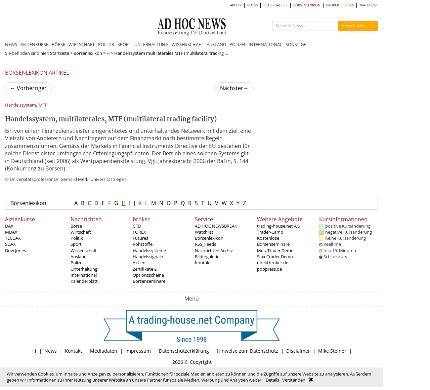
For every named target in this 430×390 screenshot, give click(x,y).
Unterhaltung (84, 269)
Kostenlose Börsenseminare (273, 241)
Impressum (138, 351)
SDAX (10, 244)
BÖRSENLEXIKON (306, 5)
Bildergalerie (207, 257)
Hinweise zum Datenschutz (247, 351)
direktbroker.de (272, 263)
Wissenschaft (84, 250)
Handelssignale (148, 257)
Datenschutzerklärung (184, 351)
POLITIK (106, 44)
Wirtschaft (81, 232)
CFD (137, 226)
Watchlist (204, 232)
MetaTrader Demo (275, 250)
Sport (76, 244)
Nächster (234, 88)
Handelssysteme (149, 250)
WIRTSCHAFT (82, 44)
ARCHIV (236, 5)
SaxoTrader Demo (275, 257)
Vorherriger (28, 88)
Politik (77, 238)
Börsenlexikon (88, 53)
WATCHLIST (369, 5)
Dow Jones (15, 250)
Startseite (59, 53)
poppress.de (269, 269)
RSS (349, 5)
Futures (140, 238)
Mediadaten (103, 351)
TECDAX (13, 238)
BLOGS (252, 5)
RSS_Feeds (205, 244)
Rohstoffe (143, 244)
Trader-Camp (270, 232)
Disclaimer (298, 351)
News (50, 351)
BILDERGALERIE (275, 5)
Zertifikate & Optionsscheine (148, 272)
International (84, 275)
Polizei (77, 263)
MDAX (11, 232)
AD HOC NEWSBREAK (216, 226)
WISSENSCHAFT (187, 44)
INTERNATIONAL (265, 44)
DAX (9, 226)
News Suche (353, 26)
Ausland (79, 257)
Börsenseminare (149, 281)
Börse (76, 226)
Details (272, 380)
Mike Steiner (332, 351)
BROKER (332, 5)
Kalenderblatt (84, 281)
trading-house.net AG (278, 226)
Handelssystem (20, 105)
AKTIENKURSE (34, 44)
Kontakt (203, 263)
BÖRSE (58, 44)
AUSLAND (216, 44)
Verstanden (293, 380)
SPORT (124, 44)
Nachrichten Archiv (214, 250)
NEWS (11, 44)
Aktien (139, 263)
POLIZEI (237, 44)
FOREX (139, 232)
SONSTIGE (296, 44)
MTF (43, 105)
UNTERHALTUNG (151, 44)
